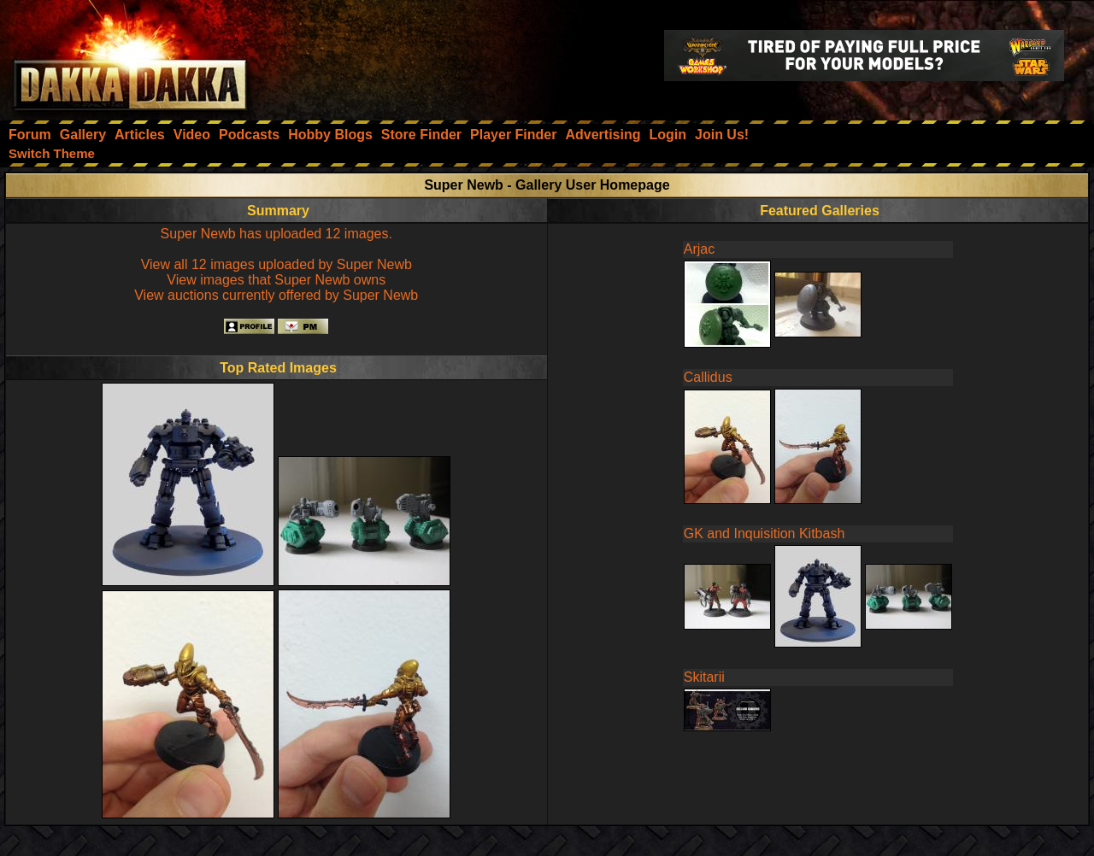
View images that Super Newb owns (276, 280)
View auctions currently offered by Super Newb (276, 295)
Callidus (708, 377)
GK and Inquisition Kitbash (764, 533)
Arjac (699, 249)
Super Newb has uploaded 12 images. (276, 233)
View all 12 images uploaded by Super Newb (276, 264)
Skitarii (704, 677)
